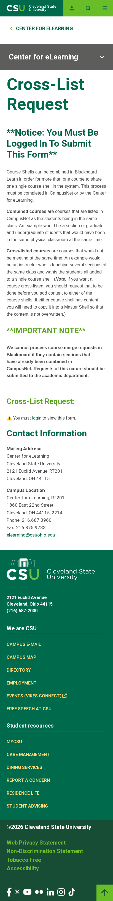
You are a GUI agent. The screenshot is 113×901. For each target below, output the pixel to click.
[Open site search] (88, 8)
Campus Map (21, 657)
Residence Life (23, 793)
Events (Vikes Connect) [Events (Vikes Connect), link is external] (37, 695)
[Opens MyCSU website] (71, 8)
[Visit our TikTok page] (71, 891)
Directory (19, 670)
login (36, 418)
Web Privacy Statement (36, 842)
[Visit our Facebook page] (9, 891)
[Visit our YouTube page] (27, 891)
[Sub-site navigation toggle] (56, 57)
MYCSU (14, 741)
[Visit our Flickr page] (39, 891)
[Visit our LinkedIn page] (50, 891)
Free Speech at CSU (29, 708)
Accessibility (23, 868)
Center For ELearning (44, 28)
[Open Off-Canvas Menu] (104, 8)
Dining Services (24, 767)
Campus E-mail (24, 644)
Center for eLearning (43, 57)
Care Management (28, 754)
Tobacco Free (24, 860)
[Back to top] (104, 893)
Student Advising (27, 806)
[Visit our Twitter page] (17, 891)
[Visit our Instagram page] (61, 891)
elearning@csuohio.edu (31, 535)
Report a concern (28, 780)
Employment (22, 683)
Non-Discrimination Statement (45, 851)
